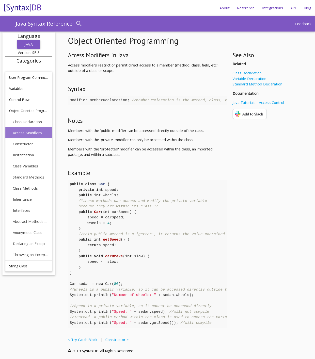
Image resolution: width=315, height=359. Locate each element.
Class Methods (25, 188)
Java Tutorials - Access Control (258, 102)
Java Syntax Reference (44, 23)
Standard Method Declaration (257, 84)
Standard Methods (28, 177)
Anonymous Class (27, 232)
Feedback (303, 23)
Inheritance (22, 199)
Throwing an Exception (30, 254)
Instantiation (23, 154)
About (225, 7)
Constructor (23, 143)
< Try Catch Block (83, 339)
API (293, 7)
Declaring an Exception (30, 243)
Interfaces (21, 210)
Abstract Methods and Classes (30, 221)
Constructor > (116, 339)
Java (29, 44)
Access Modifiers (27, 132)
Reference (246, 7)
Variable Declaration (249, 78)
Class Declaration (27, 121)
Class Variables (25, 165)
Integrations (272, 7)
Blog (307, 7)
